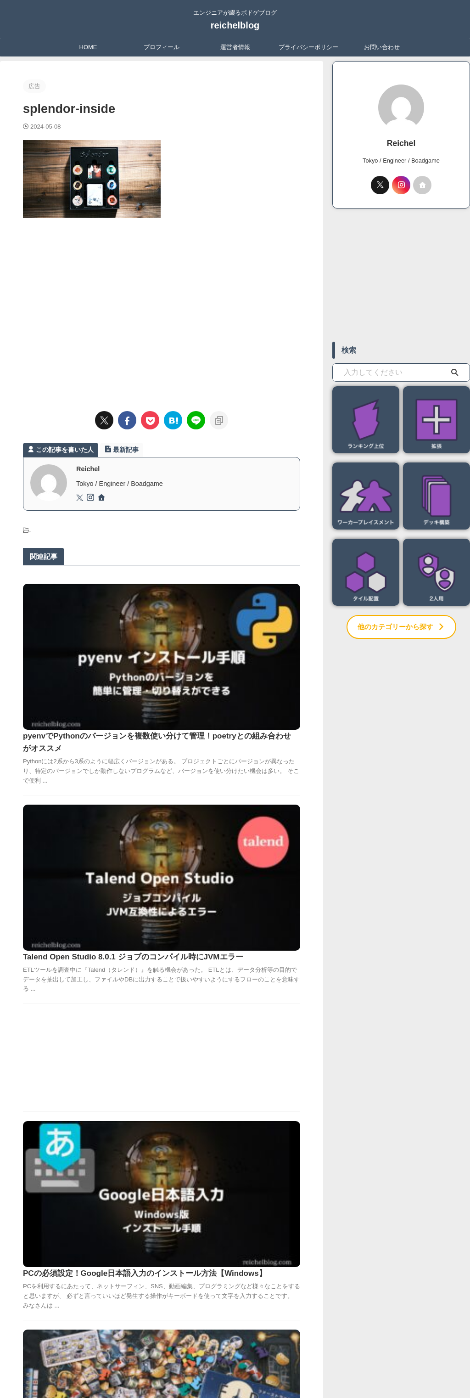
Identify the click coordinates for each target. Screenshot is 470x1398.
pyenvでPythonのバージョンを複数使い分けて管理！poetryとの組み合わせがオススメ (227, 602)
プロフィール (161, 47)
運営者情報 (235, 47)
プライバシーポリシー (308, 47)
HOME (88, 47)
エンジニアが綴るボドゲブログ (235, 1355)
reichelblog (235, 25)
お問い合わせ (382, 47)
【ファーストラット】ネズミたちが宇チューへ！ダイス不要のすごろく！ (226, 1004)
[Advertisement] (161, 310)
